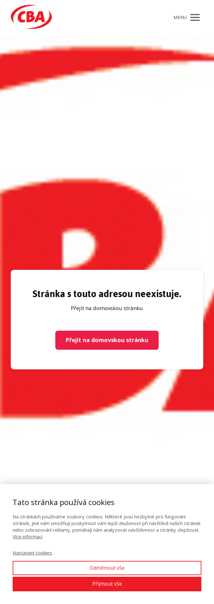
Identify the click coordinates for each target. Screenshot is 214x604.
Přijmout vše (107, 583)
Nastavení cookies (32, 552)
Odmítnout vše (107, 567)
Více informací (27, 536)
